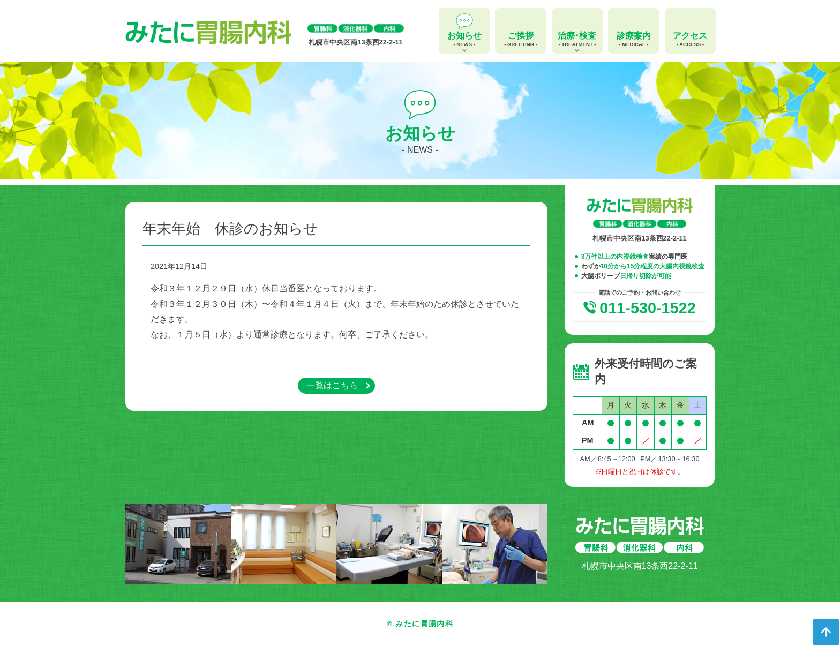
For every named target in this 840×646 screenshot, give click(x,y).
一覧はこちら (332, 385)
